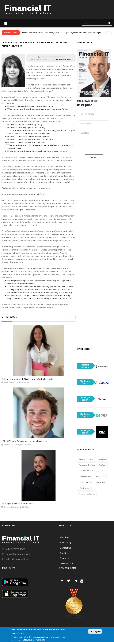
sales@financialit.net (18, 559)
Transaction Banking (87, 465)
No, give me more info (34, 639)
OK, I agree (95, 631)
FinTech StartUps (85, 482)
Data (91, 459)
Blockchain (100, 476)
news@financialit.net (18, 554)
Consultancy (102, 459)
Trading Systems (85, 476)
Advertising (66, 542)
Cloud (102, 471)
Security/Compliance (87, 471)
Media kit (64, 558)
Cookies (64, 553)
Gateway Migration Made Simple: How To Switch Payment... (27, 379)
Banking (82, 459)
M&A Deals (101, 482)
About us (64, 537)
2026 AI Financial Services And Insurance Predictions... (24, 441)
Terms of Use (66, 563)
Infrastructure (84, 488)
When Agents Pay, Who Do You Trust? (17, 503)
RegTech (102, 465)
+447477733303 (15, 549)
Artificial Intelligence (87, 494)
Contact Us (65, 547)
